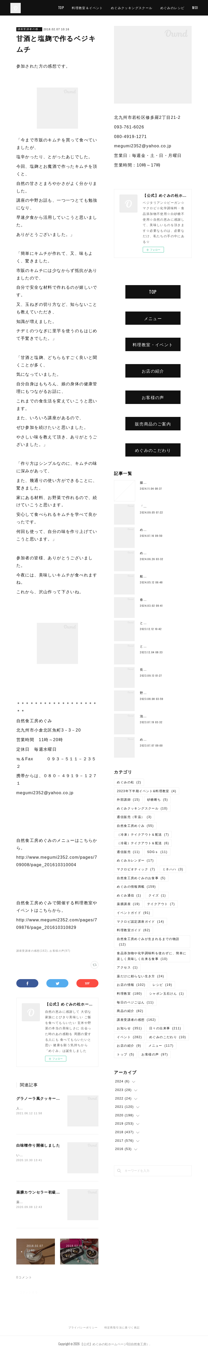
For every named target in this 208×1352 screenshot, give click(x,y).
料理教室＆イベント (112, 7)
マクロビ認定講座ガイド (140, 921)
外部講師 (128, 799)
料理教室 (129, 993)
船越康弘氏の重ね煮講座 (159, 576)
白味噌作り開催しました (38, 1145)
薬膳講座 (128, 904)
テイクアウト (161, 904)
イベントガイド (133, 913)
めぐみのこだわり (153, 450)
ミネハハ (172, 869)
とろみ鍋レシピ (152, 623)
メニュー (153, 318)
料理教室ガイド (133, 930)
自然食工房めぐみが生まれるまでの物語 (148, 941)
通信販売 (128, 852)
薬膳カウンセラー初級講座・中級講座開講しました (62, 1192)
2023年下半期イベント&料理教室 (146, 791)
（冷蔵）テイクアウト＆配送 (143, 843)
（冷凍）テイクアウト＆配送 (143, 834)
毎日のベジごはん (135, 1002)
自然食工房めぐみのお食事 (141, 878)
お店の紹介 (153, 371)
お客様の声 (153, 397)
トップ (125, 1054)
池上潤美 (147, 716)
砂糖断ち (157, 799)
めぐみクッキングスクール (156, 7)
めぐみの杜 (129, 782)
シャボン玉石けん (166, 993)
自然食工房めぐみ (135, 826)
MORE (189, 7)
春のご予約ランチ (154, 600)
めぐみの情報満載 (136, 886)
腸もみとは (148, 483)
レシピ (162, 985)
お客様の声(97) (59, 950)
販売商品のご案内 (153, 424)
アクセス (127, 967)
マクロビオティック (136, 869)
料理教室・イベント (153, 344)
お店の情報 (131, 985)
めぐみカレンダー (135, 860)
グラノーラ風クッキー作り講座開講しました (56, 1098)
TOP (86, 7)
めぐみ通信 (129, 895)
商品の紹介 (130, 1011)
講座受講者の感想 (29, 29)
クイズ (157, 895)
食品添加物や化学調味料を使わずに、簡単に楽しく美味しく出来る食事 (151, 956)
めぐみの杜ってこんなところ (162, 739)
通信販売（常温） (134, 817)
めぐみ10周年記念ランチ (159, 553)
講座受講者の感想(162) (32, 950)
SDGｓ (157, 852)
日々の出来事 (165, 1028)
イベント (129, 1037)
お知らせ (129, 1028)
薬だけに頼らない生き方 (140, 976)
